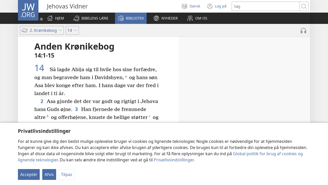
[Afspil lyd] (303, 30)
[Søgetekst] (266, 6)
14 (41, 68)
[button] (91, 18)
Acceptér (28, 174)
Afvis (49, 174)
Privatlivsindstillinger (173, 160)
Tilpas (66, 174)
